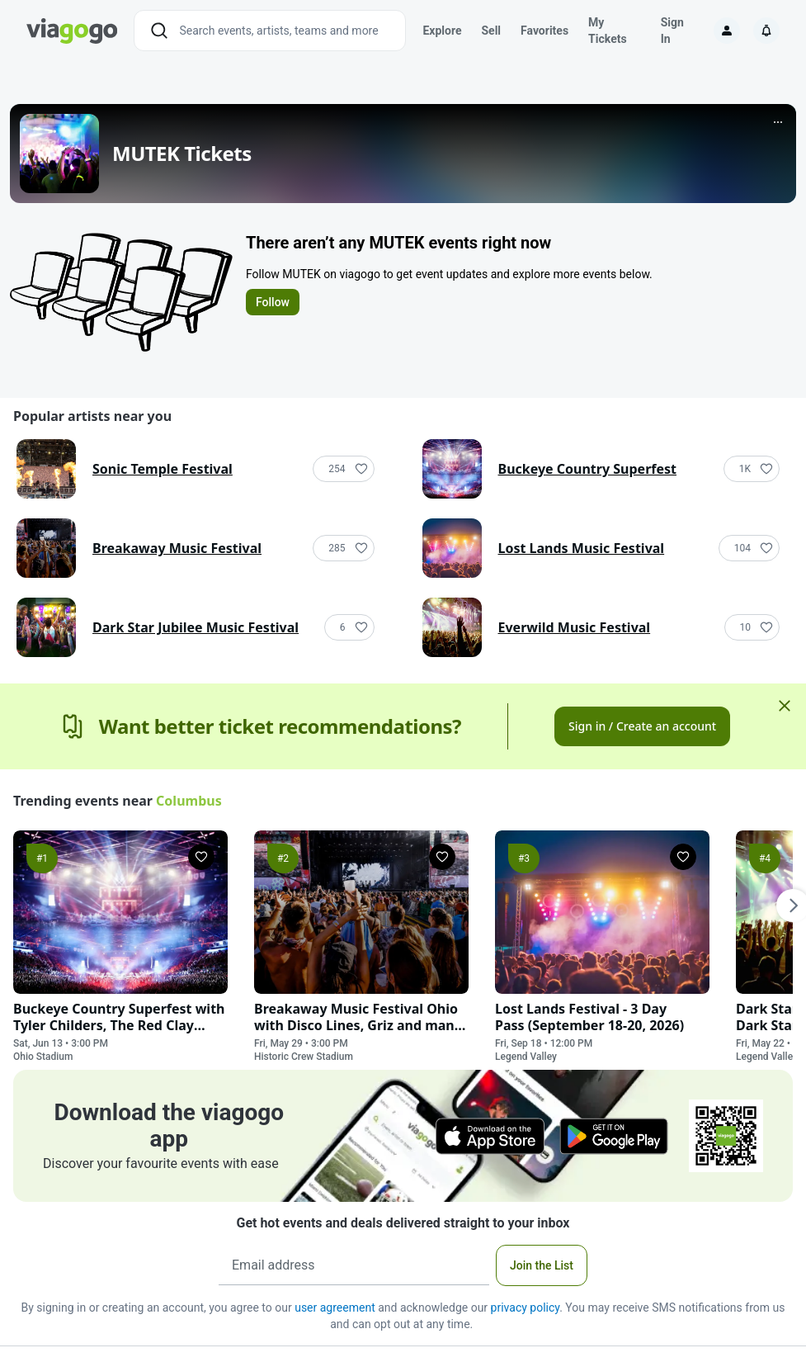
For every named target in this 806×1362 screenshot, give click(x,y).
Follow (273, 302)
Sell (491, 30)
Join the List (541, 1265)
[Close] (784, 705)
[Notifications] (766, 30)
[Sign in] (727, 30)
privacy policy (525, 1307)
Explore (441, 30)
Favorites (544, 30)
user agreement (335, 1307)
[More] (778, 122)
